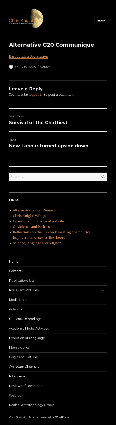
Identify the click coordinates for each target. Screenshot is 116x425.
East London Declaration (28, 56)
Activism (45, 66)
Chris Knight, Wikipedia (32, 216)
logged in (36, 94)
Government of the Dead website (38, 221)
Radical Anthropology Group (31, 405)
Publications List (21, 280)
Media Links (18, 300)
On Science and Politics (31, 227)
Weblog (15, 395)
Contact (15, 271)
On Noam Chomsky (24, 367)
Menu (100, 20)
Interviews (17, 376)
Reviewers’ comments (26, 386)
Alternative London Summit (35, 210)
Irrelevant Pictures (24, 290)
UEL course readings (25, 319)
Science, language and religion (37, 243)
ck (16, 66)
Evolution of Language (27, 338)
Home (14, 261)
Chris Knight (17, 417)
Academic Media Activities (29, 328)
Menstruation (19, 347)
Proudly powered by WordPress (49, 417)
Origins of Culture (23, 357)
